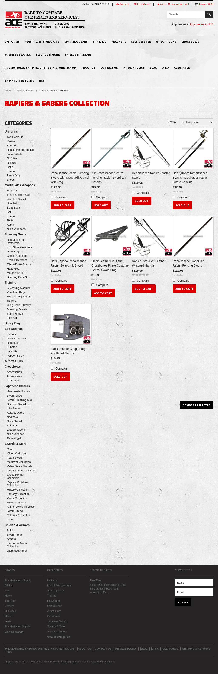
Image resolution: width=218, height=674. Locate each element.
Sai (9, 211)
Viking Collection (17, 453)
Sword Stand (15, 511)
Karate (11, 141)
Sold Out (101, 205)
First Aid (12, 317)
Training (99, 41)
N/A (7, 590)
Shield (10, 530)
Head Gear (13, 268)
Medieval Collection (19, 462)
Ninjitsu (11, 162)
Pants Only (13, 175)
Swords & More (48, 54)
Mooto (8, 595)
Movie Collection (17, 502)
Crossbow (13, 380)
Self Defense (141, 41)
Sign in (160, 4)
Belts (10, 166)
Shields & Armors (78, 54)
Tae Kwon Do (15, 137)
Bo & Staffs (14, 207)
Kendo (11, 171)
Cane (10, 449)
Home (8, 90)
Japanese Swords (18, 54)
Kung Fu (12, 145)
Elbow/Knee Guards (19, 264)
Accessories (14, 372)
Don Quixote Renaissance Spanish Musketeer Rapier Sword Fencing (190, 177)
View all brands (14, 632)
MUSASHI (10, 611)
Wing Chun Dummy (19, 305)
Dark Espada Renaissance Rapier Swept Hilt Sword (68, 263)
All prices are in (201, 24)
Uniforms (12, 41)
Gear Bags (13, 251)
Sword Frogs (15, 534)
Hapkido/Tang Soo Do (20, 149)
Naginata (12, 417)
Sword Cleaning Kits (19, 400)
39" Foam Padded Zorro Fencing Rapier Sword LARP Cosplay (110, 177)
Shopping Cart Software (84, 661)
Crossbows (190, 41)
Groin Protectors (17, 260)
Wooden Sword (16, 199)
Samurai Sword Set (19, 404)
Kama (10, 224)
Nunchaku (13, 203)
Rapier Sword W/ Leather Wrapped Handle (148, 263)
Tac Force (10, 600)
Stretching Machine (18, 288)
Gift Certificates (142, 4)
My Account (122, 4)
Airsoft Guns (166, 41)
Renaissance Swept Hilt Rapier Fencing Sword (188, 263)
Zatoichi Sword (16, 429)
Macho (8, 616)
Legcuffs (12, 351)
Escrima (12, 190)
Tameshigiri (14, 438)
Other (10, 519)
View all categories (58, 637)
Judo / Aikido (15, 154)
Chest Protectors (17, 255)
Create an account (178, 4)
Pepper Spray (15, 355)
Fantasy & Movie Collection (17, 545)
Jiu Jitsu (12, 158)
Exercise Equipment (19, 296)
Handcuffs (13, 342)
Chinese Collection (18, 515)
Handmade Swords (18, 391)
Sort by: (172, 121)
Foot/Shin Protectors (19, 247)
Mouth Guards (15, 272)
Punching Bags (16, 292)
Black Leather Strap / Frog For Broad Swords (68, 351)
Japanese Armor (17, 550)
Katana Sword (15, 412)
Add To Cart (62, 205)
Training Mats (15, 313)
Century (9, 605)
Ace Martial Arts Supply (18, 580)
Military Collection (18, 489)
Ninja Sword (14, 421)
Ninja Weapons (16, 228)
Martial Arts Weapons (42, 41)
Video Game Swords (19, 466)
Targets (11, 300)
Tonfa (10, 220)
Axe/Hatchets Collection (21, 470)
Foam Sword (15, 457)
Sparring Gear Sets (18, 277)
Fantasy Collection (18, 494)
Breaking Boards (17, 309)
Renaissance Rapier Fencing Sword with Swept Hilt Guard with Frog (70, 177)
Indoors (11, 334)
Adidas (9, 585)
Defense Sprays (17, 338)
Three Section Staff (18, 194)
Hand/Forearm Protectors (16, 241)
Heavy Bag (118, 41)
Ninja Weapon (15, 434)
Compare (61, 197)
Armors (11, 539)
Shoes (11, 179)
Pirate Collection (17, 498)
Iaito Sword (14, 408)
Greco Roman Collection (15, 476)
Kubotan (12, 347)
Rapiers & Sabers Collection (18, 484)
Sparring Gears (76, 41)
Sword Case (14, 395)
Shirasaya (13, 425)
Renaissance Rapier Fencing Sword (151, 175)
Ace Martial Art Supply (17, 626)
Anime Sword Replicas (21, 506)
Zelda (8, 621)
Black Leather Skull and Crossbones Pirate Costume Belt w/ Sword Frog (110, 265)
